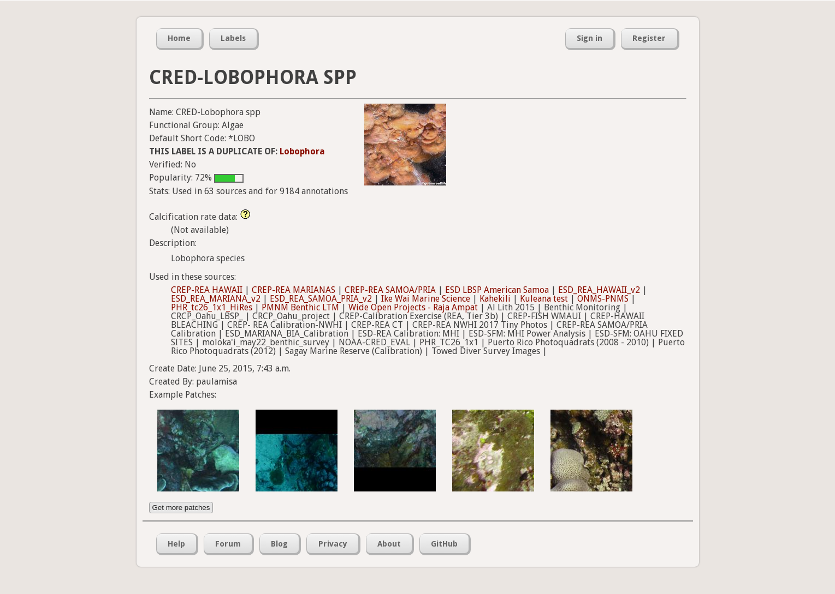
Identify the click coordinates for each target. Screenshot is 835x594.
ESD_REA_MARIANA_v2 (215, 298)
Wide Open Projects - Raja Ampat (413, 307)
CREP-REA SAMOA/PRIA (390, 290)
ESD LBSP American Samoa (497, 290)
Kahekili (495, 298)
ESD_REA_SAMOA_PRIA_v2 (321, 298)
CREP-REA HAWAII (206, 290)
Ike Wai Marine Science (425, 298)
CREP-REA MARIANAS (293, 290)
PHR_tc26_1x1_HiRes (211, 307)
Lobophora (302, 151)
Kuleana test (544, 298)
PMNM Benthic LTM (300, 307)
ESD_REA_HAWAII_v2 (599, 290)
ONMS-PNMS (603, 298)
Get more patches (181, 507)
